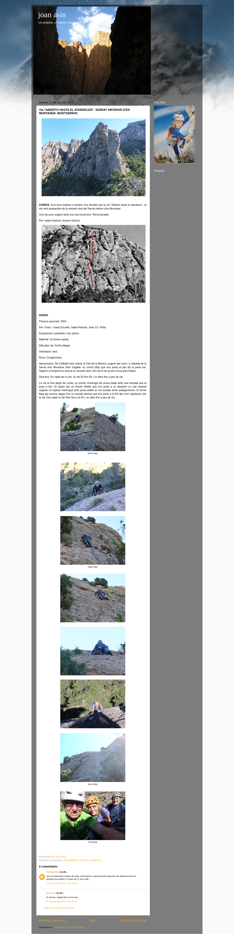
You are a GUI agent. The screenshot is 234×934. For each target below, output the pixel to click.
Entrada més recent (52, 920)
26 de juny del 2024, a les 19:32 (61, 883)
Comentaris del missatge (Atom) (69, 927)
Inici (93, 920)
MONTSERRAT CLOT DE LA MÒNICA (83, 860)
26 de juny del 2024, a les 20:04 (61, 901)
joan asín (52, 14)
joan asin (51, 893)
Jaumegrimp (52, 872)
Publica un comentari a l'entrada (58, 908)
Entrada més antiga (133, 920)
